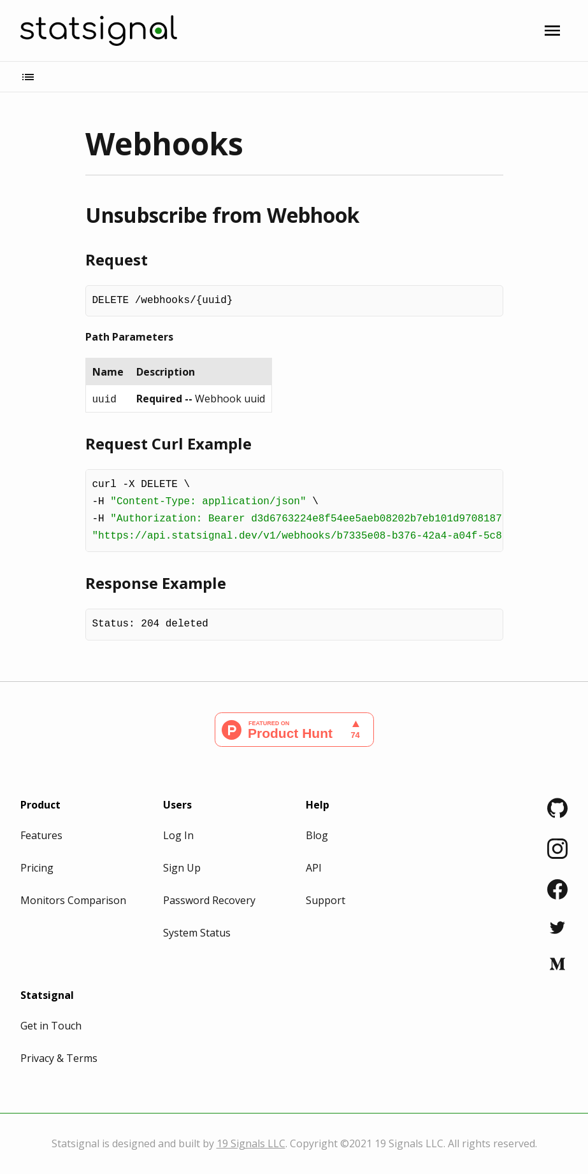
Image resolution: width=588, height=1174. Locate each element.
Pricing (37, 868)
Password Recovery (209, 900)
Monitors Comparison (73, 900)
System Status (197, 933)
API (314, 868)
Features (41, 835)
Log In (178, 835)
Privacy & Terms (58, 1058)
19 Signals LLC (251, 1143)
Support (325, 900)
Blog (317, 835)
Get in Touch (51, 1026)
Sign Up (182, 868)
